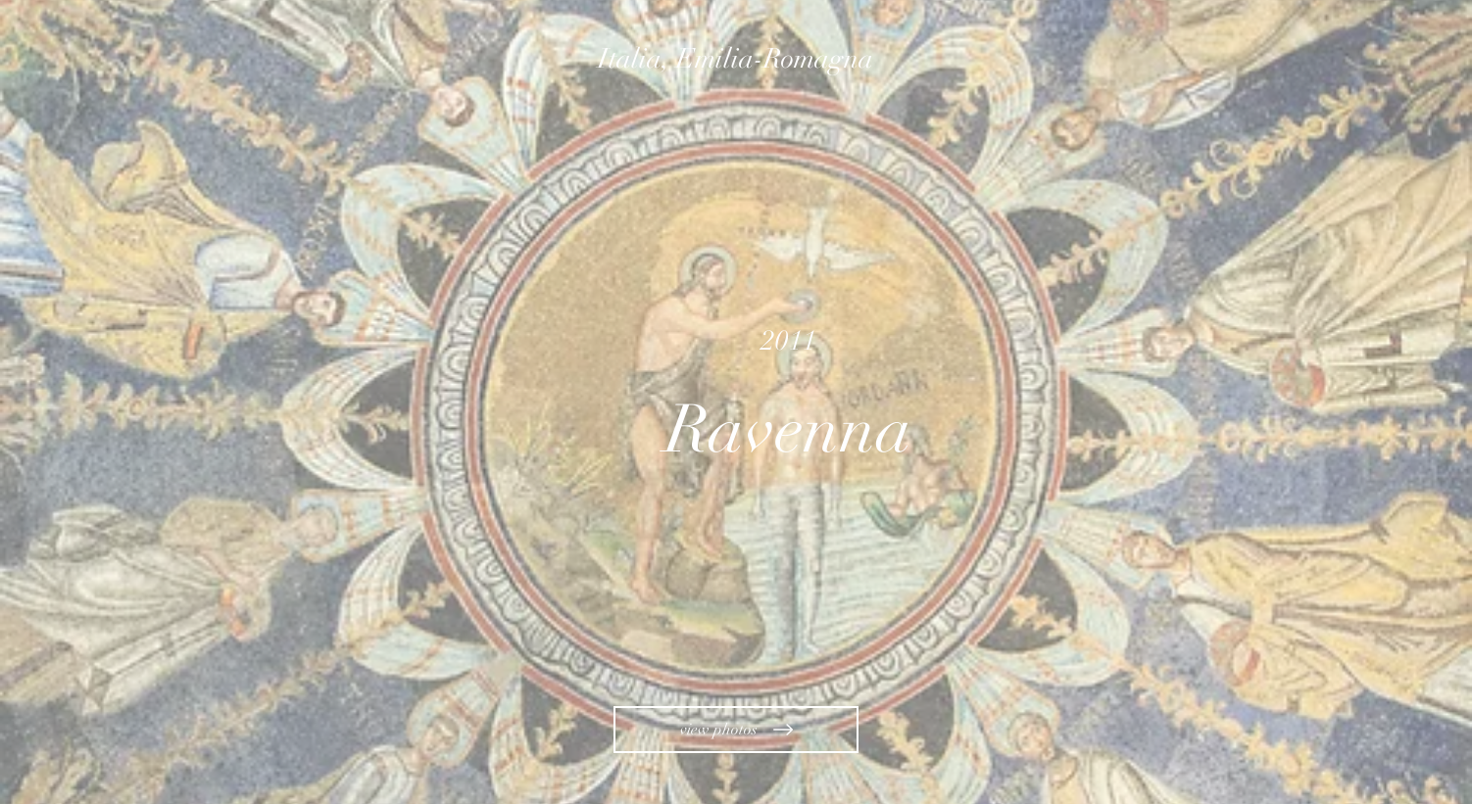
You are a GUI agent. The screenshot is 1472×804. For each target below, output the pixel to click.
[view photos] (736, 729)
